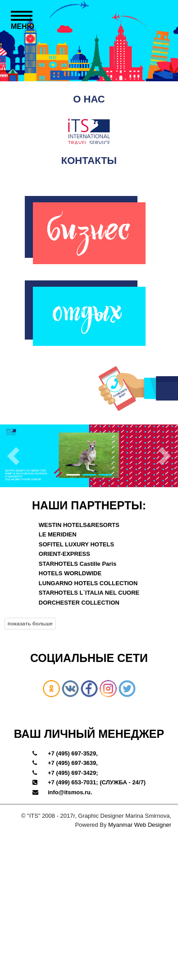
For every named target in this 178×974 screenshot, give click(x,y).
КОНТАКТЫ (89, 160)
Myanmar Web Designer (139, 824)
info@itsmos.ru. (70, 791)
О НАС (89, 99)
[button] (13, 455)
